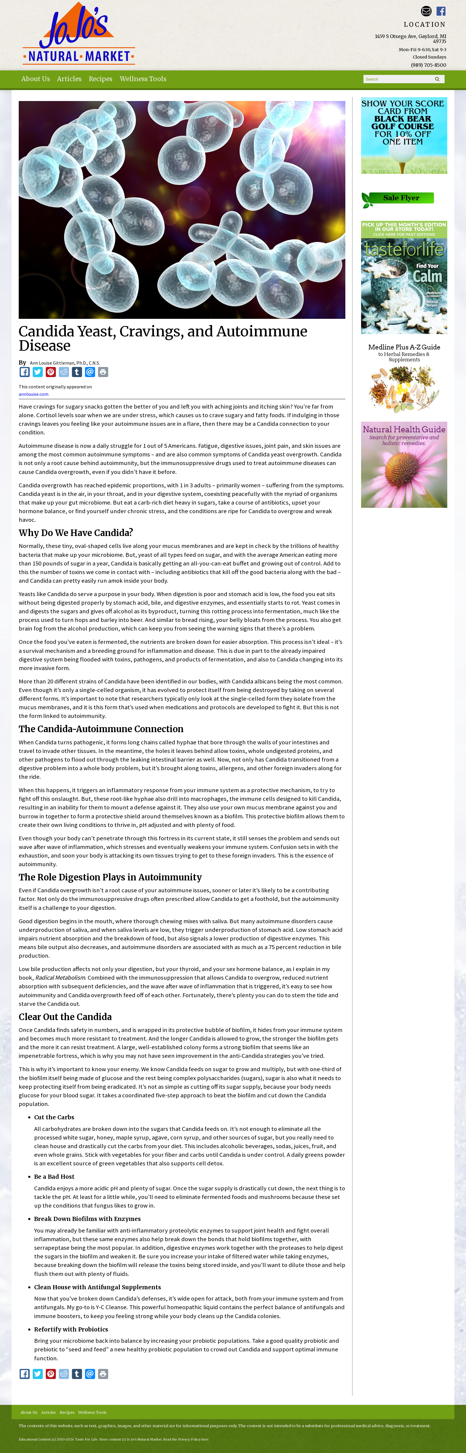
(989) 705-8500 (428, 65)
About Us (35, 79)
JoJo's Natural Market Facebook (441, 11)
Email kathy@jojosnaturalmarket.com (426, 11)
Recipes (100, 79)
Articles (69, 79)
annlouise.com (33, 394)
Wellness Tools (143, 79)
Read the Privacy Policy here (186, 1439)
